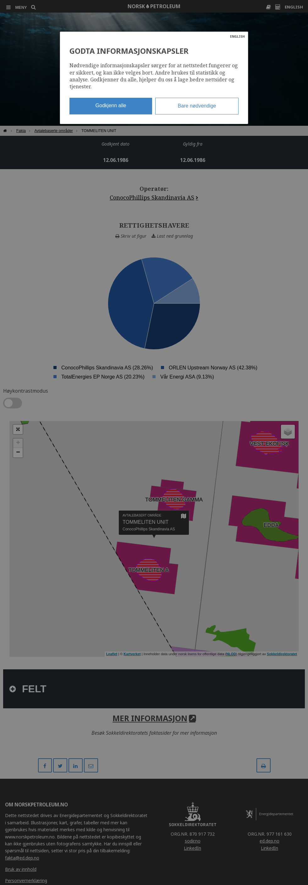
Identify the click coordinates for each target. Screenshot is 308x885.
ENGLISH (237, 36)
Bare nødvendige (197, 105)
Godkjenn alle (111, 105)
